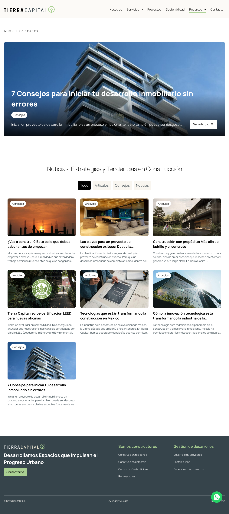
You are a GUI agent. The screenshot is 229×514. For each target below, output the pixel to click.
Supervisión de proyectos (189, 469)
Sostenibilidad (182, 462)
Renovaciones (126, 476)
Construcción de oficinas (133, 469)
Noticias (142, 185)
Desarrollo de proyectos (188, 454)
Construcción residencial (133, 454)
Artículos (102, 185)
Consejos (122, 185)
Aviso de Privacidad (118, 501)
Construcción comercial (132, 462)
